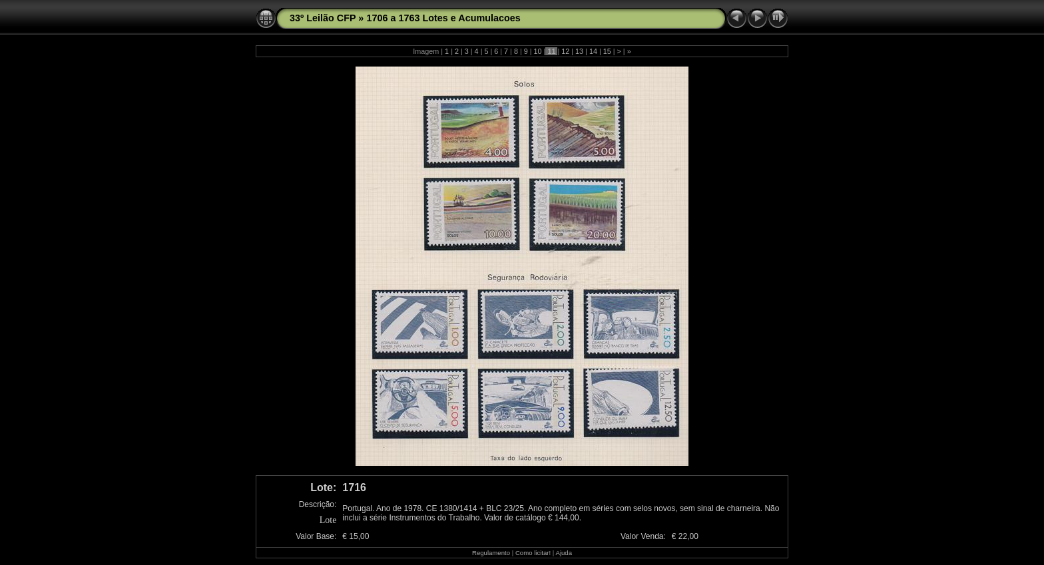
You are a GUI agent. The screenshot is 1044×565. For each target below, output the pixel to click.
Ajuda (563, 552)
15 (607, 51)
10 (538, 51)
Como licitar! (533, 552)
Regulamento (491, 552)
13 (579, 51)
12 (565, 51)
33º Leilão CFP (323, 18)
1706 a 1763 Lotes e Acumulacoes (443, 18)
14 (593, 51)
